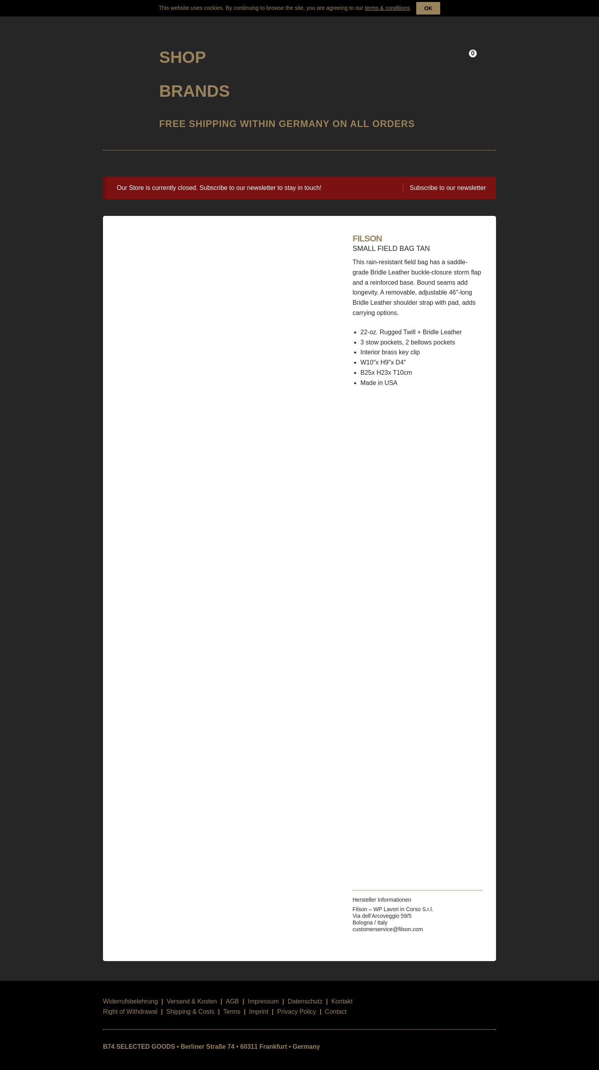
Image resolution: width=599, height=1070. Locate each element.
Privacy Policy (296, 1001)
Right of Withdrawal (130, 1001)
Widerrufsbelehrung (130, 991)
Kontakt (342, 991)
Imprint (258, 1001)
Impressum (263, 991)
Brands (194, 81)
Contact (336, 1001)
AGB (232, 991)
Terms (232, 1001)
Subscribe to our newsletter (448, 178)
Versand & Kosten (192, 991)
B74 (124, 44)
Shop (182, 47)
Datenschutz (305, 991)
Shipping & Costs (190, 1001)
